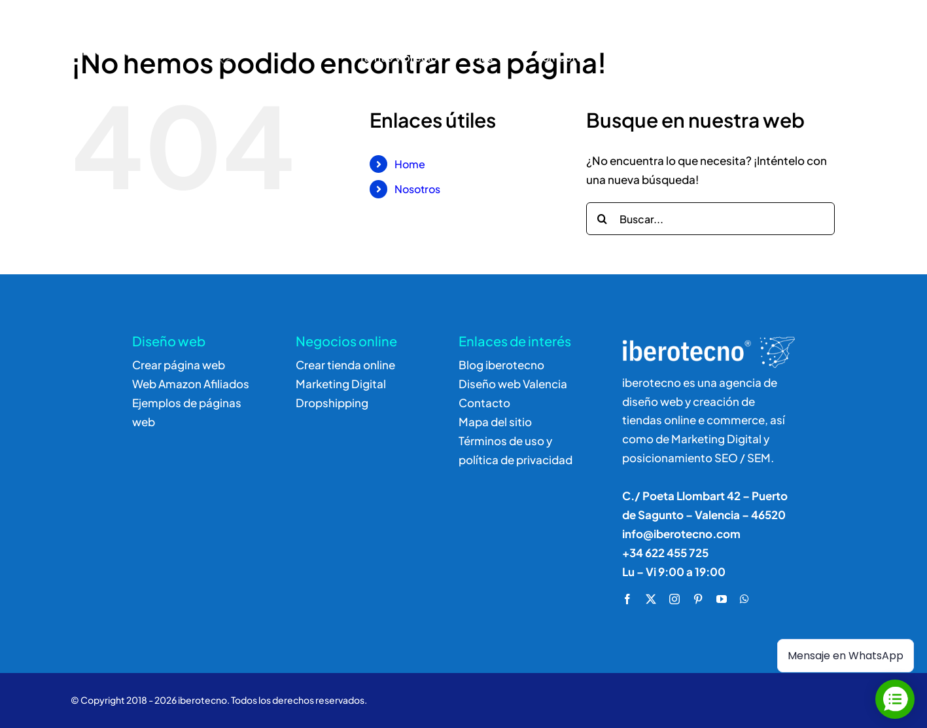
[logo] (143, 23)
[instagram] (674, 599)
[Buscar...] (710, 218)
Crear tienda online (345, 364)
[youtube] (721, 599)
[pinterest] (698, 599)
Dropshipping (332, 402)
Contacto (484, 402)
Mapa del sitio (495, 421)
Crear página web (178, 364)
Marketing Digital (341, 383)
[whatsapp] (744, 599)
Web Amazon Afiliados (190, 383)
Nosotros (417, 189)
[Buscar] (744, 42)
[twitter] (651, 599)
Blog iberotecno (501, 364)
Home (409, 164)
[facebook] (627, 599)
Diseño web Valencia (513, 383)
